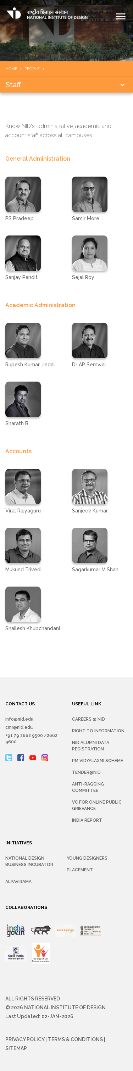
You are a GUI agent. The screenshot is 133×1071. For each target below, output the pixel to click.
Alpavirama (18, 881)
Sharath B (16, 423)
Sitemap (16, 1048)
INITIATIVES (18, 842)
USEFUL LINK (86, 703)
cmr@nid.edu (19, 727)
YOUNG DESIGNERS (87, 858)
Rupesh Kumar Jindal (30, 364)
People (32, 69)
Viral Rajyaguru (23, 511)
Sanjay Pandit (21, 277)
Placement (80, 869)
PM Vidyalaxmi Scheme (97, 760)
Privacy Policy (24, 1039)
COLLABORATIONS (26, 907)
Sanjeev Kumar (90, 511)
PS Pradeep (19, 218)
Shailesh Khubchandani (32, 628)
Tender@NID (86, 772)
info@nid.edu (19, 719)
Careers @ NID (88, 719)
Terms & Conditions (75, 1039)
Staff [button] (13, 84)
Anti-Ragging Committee (88, 787)
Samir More (85, 218)
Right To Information (98, 730)
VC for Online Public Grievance (97, 805)
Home (11, 69)
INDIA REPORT (87, 820)
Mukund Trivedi (23, 569)
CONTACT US (20, 703)
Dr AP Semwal (89, 364)
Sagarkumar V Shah (95, 569)
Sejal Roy (83, 277)
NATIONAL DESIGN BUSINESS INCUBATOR (29, 861)
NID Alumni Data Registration (90, 745)
